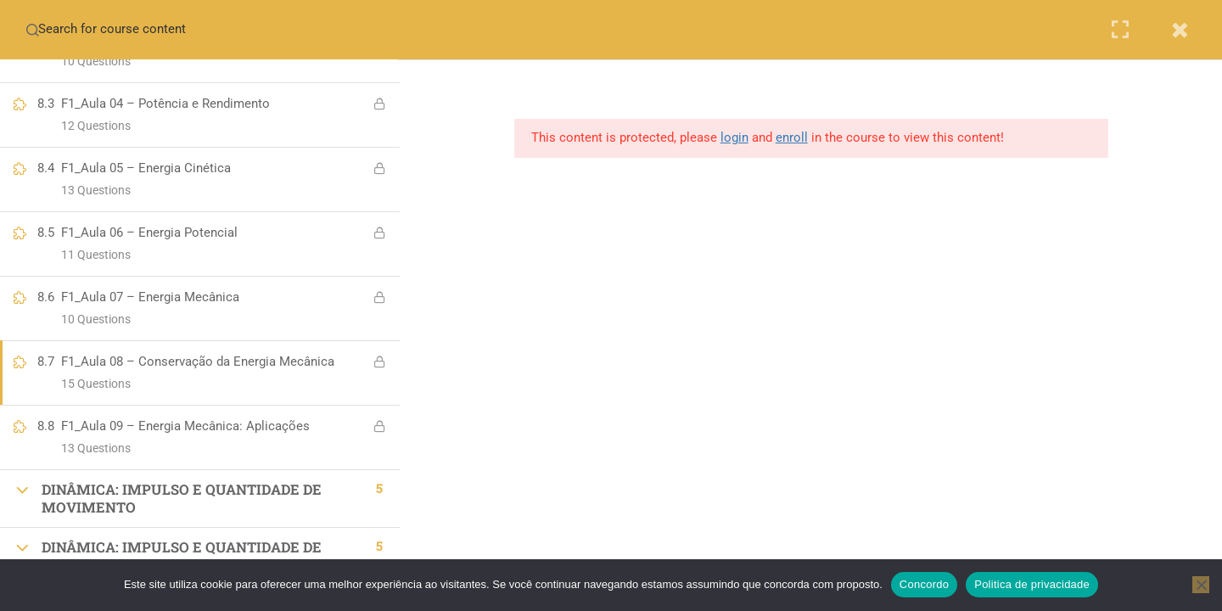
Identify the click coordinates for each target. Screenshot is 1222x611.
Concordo (924, 584)
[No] (1200, 584)
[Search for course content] (32, 29)
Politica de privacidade (1032, 584)
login (736, 137)
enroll (793, 137)
